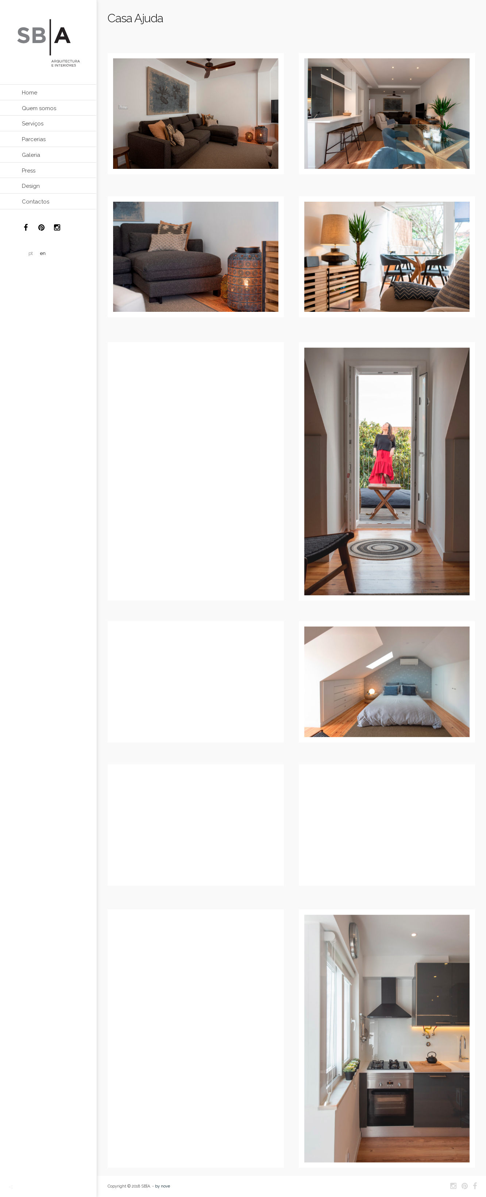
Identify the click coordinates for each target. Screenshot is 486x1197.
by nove (162, 1186)
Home (29, 92)
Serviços (32, 123)
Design (31, 186)
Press (28, 170)
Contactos (35, 201)
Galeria (31, 155)
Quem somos (39, 108)
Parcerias (34, 139)
